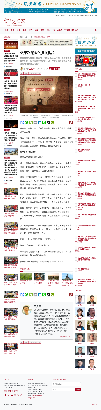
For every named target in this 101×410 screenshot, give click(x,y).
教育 (12, 30)
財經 (24, 30)
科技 (48, 30)
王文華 (32, 69)
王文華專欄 (54, 69)
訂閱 (78, 389)
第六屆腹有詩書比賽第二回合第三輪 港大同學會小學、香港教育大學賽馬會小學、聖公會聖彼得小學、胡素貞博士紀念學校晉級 (10, 168)
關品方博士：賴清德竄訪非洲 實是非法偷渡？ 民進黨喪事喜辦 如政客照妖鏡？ (91, 240)
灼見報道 (7, 50)
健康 (36, 30)
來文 (87, 263)
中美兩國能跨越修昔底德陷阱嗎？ (91, 227)
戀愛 (26, 73)
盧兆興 (88, 166)
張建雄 (88, 220)
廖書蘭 (88, 88)
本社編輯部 (10, 63)
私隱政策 (94, 404)
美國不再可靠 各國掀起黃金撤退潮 (91, 216)
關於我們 (75, 30)
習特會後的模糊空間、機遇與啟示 (91, 162)
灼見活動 (67, 30)
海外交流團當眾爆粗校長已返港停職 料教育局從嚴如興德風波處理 (91, 77)
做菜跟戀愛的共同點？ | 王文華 (42, 37)
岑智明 (88, 153)
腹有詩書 (7, 157)
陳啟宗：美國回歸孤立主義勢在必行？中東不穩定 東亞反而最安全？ (91, 196)
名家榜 (59, 30)
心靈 (30, 37)
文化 (18, 30)
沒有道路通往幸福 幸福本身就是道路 (53, 280)
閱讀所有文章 (65, 337)
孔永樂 (88, 231)
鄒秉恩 (88, 252)
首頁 (21, 37)
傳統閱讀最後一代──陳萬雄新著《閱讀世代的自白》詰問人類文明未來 (91, 186)
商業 (42, 30)
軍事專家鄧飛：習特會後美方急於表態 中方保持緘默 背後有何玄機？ (91, 207)
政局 (6, 30)
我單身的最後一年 (35, 73)
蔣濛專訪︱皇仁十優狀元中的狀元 (91, 173)
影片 (54, 30)
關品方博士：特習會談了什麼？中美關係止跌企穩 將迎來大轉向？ (91, 283)
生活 (30, 30)
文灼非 (88, 177)
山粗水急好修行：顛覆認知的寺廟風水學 (67, 280)
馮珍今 (88, 112)
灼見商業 (7, 78)
